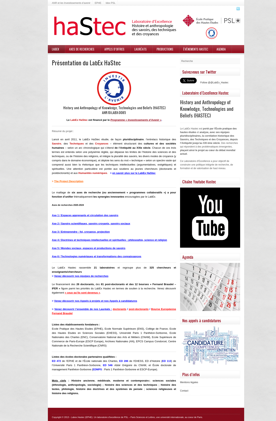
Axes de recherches (81, 49)
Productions (165, 49)
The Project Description (68, 181)
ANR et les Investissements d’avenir (71, 3)
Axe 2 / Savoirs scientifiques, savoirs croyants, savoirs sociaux (91, 223)
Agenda (221, 49)
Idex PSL (111, 3)
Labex (55, 49)
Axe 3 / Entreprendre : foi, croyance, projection (81, 231)
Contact (184, 390)
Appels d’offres (114, 49)
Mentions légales (189, 382)
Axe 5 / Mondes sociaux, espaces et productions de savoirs (88, 248)
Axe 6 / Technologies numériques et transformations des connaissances (96, 256)
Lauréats (140, 49)
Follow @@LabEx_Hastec (214, 82)
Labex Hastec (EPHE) (82, 417)
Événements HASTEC (195, 49)
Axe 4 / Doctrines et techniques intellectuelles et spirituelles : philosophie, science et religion (109, 239)
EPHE (98, 3)
